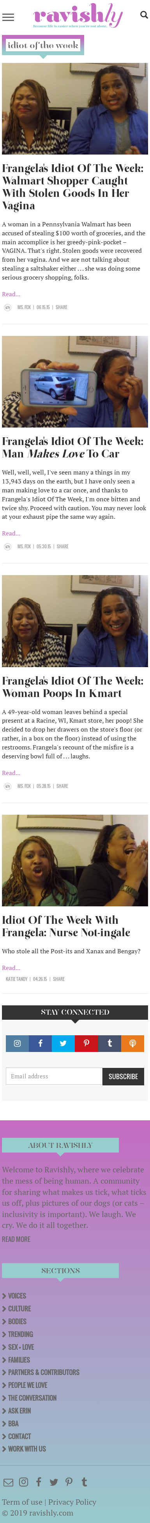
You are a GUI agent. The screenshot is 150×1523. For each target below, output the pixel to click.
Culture (19, 1308)
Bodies (17, 1321)
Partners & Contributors (43, 1372)
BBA (13, 1423)
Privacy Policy (72, 1502)
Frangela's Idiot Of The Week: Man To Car (72, 448)
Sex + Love (21, 1347)
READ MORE (16, 1239)
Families (19, 1360)
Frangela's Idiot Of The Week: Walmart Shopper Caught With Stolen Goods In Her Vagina (72, 187)
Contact (19, 1436)
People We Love (27, 1385)
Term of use (22, 1502)
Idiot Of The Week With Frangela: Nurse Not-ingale (66, 926)
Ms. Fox (24, 307)
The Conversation (32, 1398)
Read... (11, 294)
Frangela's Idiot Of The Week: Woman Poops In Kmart (72, 687)
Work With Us (27, 1448)
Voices (17, 1295)
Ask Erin (19, 1410)
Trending (20, 1334)
